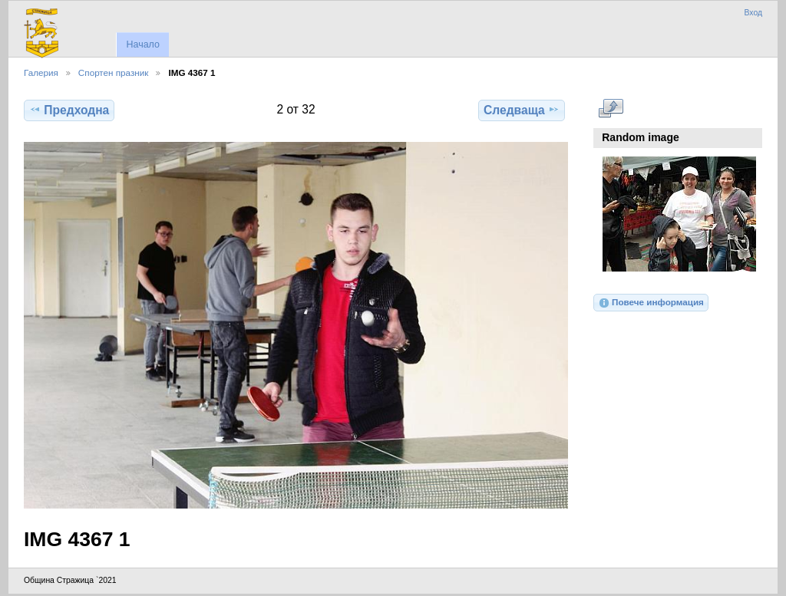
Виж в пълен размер (610, 108)
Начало (142, 44)
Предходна (69, 110)
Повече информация (651, 303)
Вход (753, 12)
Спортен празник (113, 72)
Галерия (41, 72)
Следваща (522, 110)
